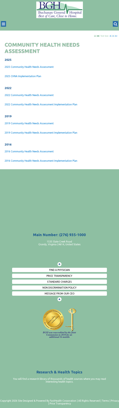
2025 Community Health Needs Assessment (29, 66)
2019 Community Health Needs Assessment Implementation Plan (41, 132)
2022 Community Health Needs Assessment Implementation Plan (41, 104)
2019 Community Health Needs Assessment (29, 123)
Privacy (115, 400)
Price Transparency (59, 275)
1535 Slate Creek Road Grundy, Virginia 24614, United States (59, 243)
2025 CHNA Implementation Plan (23, 76)
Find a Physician (59, 270)
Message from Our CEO (59, 293)
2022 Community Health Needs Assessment (29, 95)
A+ (116, 36)
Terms (105, 400)
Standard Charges (59, 281)
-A (110, 36)
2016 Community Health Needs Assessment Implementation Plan (41, 160)
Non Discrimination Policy (59, 287)
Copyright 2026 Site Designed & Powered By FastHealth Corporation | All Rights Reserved (50, 400)
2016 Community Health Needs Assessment (29, 151)
